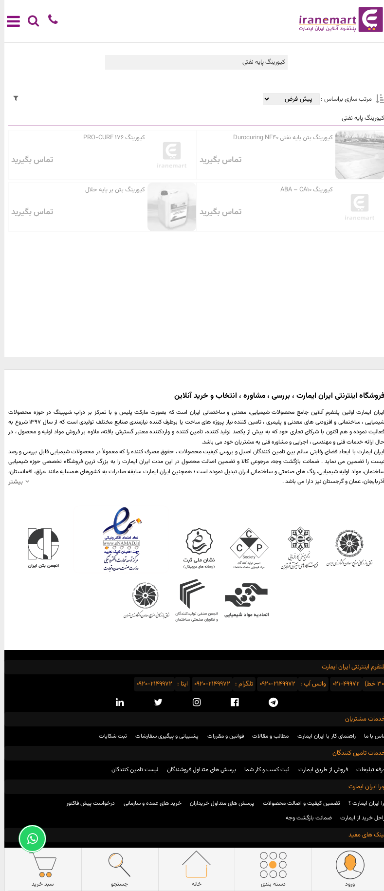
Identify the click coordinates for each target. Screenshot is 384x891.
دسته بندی (269, 869)
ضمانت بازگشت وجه (304, 818)
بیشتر (11, 482)
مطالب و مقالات (266, 736)
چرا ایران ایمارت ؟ (364, 803)
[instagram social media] (192, 702)
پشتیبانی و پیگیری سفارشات (162, 736)
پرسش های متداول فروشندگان (197, 769)
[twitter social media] (153, 702)
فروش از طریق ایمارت (319, 769)
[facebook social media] (230, 702)
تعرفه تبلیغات (368, 769)
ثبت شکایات (108, 736)
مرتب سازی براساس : (341, 99)
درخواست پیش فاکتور (86, 803)
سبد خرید (38, 869)
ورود (346, 869)
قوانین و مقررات (221, 736)
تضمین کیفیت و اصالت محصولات (297, 803)
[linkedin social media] (115, 702)
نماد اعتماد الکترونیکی (117, 539)
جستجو (115, 869)
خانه (192, 869)
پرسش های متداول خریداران (217, 803)
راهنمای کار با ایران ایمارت (322, 736)
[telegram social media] (269, 702)
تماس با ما (372, 736)
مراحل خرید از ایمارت (360, 818)
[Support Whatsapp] (28, 838)
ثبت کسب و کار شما (262, 769)
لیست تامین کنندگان (130, 769)
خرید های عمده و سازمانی (148, 803)
